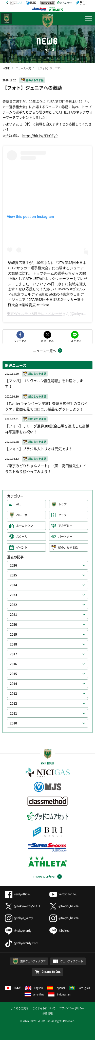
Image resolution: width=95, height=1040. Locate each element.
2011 (13, 713)
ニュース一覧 (23, 68)
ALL (18, 504)
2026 (13, 565)
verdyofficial (17, 894)
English (34, 988)
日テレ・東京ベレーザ (6, 18)
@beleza (59, 930)
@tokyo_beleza (64, 906)
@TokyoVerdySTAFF (23, 906)
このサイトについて (43, 1008)
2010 (13, 723)
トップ (62, 504)
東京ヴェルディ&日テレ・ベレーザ (34, 314)
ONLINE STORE (51, 971)
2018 (13, 644)
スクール (21, 536)
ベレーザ (21, 515)
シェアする (20, 340)
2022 (13, 604)
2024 (13, 585)
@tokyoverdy (18, 930)
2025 (13, 575)
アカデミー (65, 526)
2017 (13, 654)
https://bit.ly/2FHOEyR (40, 135)
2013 (13, 693)
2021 (13, 614)
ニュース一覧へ (44, 350)
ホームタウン (24, 526)
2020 (13, 624)
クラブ (62, 515)
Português (79, 988)
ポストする (47, 340)
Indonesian (59, 994)
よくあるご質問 (19, 1008)
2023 (13, 595)
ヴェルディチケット (71, 961)
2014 (13, 683)
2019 (13, 634)
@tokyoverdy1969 (21, 943)
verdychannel (63, 894)
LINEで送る (74, 340)
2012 (13, 703)
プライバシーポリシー (72, 1008)
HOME (6, 68)
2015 (13, 674)
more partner (44, 876)
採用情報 (48, 1013)
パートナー (65, 536)
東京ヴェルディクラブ (33, 961)
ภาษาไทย (34, 994)
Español (56, 988)
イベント (21, 547)
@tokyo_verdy (19, 918)
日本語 (13, 988)
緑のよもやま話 (35, 80)
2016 (13, 664)
